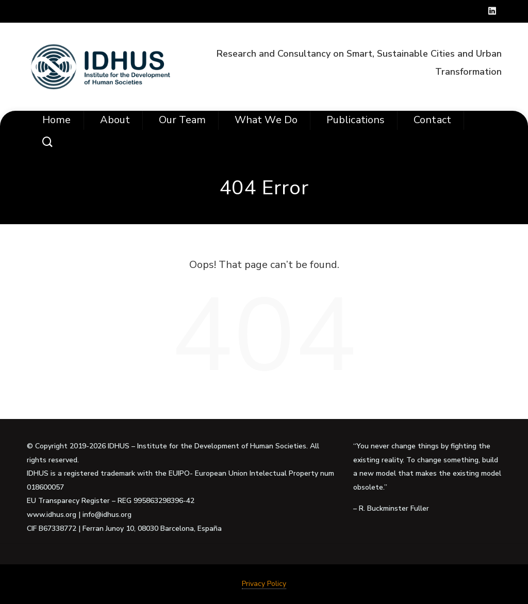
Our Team (182, 120)
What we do (266, 120)
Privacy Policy (264, 584)
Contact (432, 120)
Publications (355, 120)
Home (56, 120)
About (115, 120)
